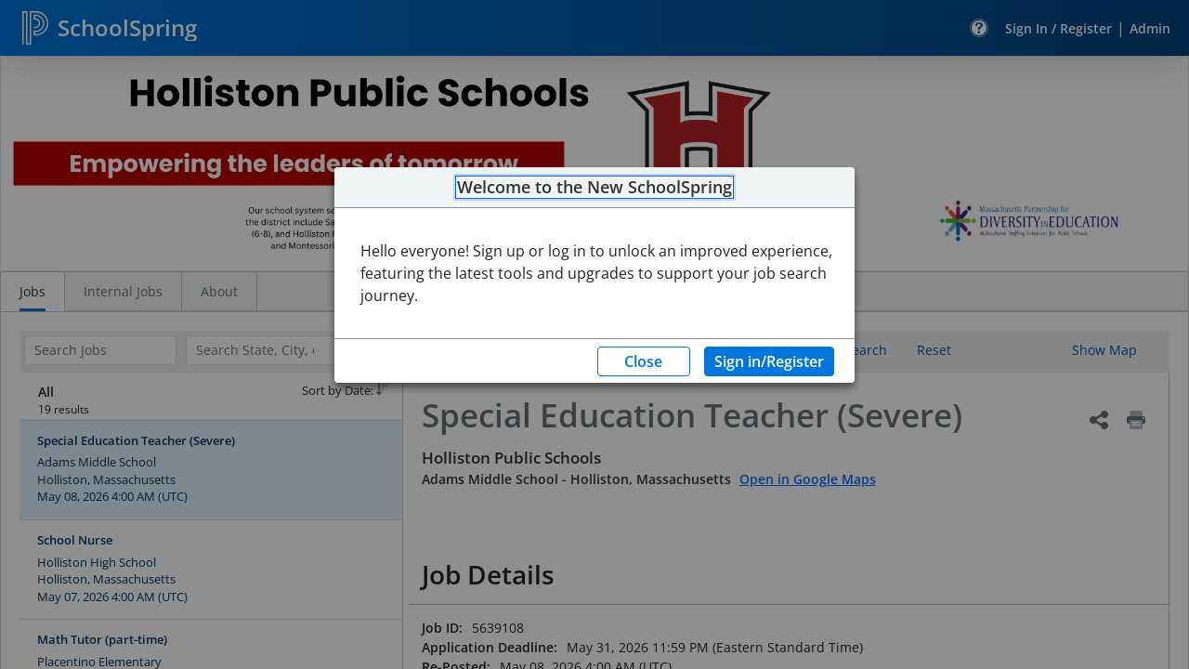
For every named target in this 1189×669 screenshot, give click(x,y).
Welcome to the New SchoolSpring (594, 187)
